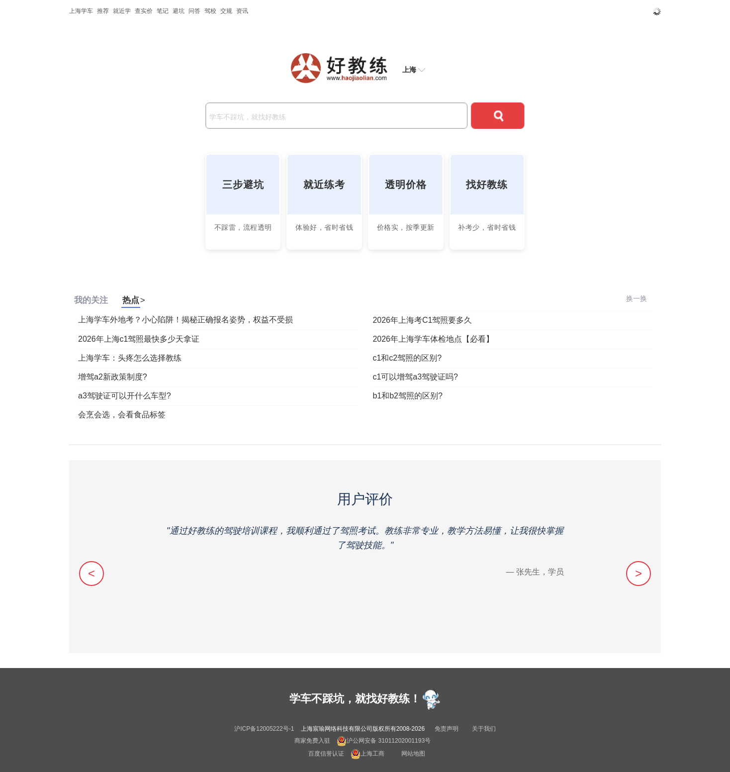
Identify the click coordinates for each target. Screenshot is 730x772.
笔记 (163, 10)
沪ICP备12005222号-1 (264, 728)
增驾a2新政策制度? (112, 377)
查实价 (144, 10)
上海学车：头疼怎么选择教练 (130, 358)
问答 (194, 10)
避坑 (178, 10)
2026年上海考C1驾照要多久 (422, 320)
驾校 (210, 10)
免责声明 (446, 728)
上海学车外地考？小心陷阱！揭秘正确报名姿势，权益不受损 (185, 319)
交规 (226, 10)
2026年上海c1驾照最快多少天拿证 (139, 339)
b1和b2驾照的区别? (407, 395)
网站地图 (413, 753)
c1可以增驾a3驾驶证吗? (415, 377)
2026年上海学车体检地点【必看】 (433, 339)
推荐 (103, 10)
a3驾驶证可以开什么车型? (124, 395)
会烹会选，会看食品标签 (122, 414)
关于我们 (484, 728)
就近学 (122, 10)
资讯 (242, 10)
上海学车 (81, 10)
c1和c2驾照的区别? (407, 358)
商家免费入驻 (312, 740)
